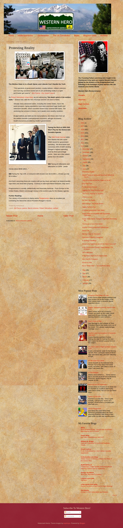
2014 (83, 136)
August (85, 162)
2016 (83, 129)
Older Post (68, 216)
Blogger (82, 523)
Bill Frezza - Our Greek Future (43, 93)
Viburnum (82, 100)
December (86, 149)
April (84, 273)
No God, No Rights (88, 200)
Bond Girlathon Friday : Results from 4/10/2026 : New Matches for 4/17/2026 (96, 430)
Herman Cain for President (91, 234)
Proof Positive (86, 449)
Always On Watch (87, 473)
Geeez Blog (85, 435)
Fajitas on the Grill (94, 396)
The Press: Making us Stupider (92, 194)
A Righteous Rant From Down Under (94, 256)
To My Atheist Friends (89, 187)
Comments (69, 516)
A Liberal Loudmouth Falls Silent (93, 210)
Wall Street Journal (58, 137)
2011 (83, 146)
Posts (67, 512)
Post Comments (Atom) (24, 221)
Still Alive (84, 480)
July (84, 166)
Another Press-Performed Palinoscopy (95, 227)
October (85, 156)
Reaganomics (44, 198)
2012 (83, 143)
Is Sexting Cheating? (89, 240)
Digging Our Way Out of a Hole (92, 190)
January (85, 283)
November (86, 152)
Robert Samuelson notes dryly (22, 97)
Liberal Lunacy (87, 197)
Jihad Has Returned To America (91, 474)
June (84, 169)
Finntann (81, 95)
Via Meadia (85, 490)
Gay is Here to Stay (95, 321)
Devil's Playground (94, 408)
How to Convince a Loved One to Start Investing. (97, 486)
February (86, 280)
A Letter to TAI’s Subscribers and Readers (94, 492)
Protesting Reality (88, 172)
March (85, 277)
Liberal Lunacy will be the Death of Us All (96, 180)
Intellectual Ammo (25, 36)
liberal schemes (33, 208)
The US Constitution (61, 36)
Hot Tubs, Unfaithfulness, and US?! (92, 437)
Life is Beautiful (87, 252)
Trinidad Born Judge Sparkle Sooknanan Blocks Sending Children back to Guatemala (96, 467)
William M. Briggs (87, 441)
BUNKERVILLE (86, 465)
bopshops (66, 523)
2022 (83, 123)
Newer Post (11, 216)
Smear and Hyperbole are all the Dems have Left (99, 244)
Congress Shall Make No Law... (99, 295)
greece (24, 208)
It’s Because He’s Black (96, 361)
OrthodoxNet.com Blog (89, 457)
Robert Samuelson (46, 208)
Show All (114, 495)
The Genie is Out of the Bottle (92, 224)
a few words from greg (89, 484)
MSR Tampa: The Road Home (92, 204)
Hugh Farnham (83, 104)
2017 (83, 126)
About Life (85, 230)
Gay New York (87, 184)
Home (11, 36)
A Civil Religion (93, 372)
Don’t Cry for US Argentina (97, 385)
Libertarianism (43, 36)
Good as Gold (87, 262)
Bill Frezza (17, 208)
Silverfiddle (82, 108)
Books (76, 36)
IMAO (83, 428)
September (87, 159)
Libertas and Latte (87, 478)
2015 (83, 133)
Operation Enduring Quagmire (92, 237)
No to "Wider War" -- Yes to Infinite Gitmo (96, 266)
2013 (83, 139)
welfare (55, 208)
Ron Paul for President (90, 259)
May (84, 270)
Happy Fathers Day (88, 207)
